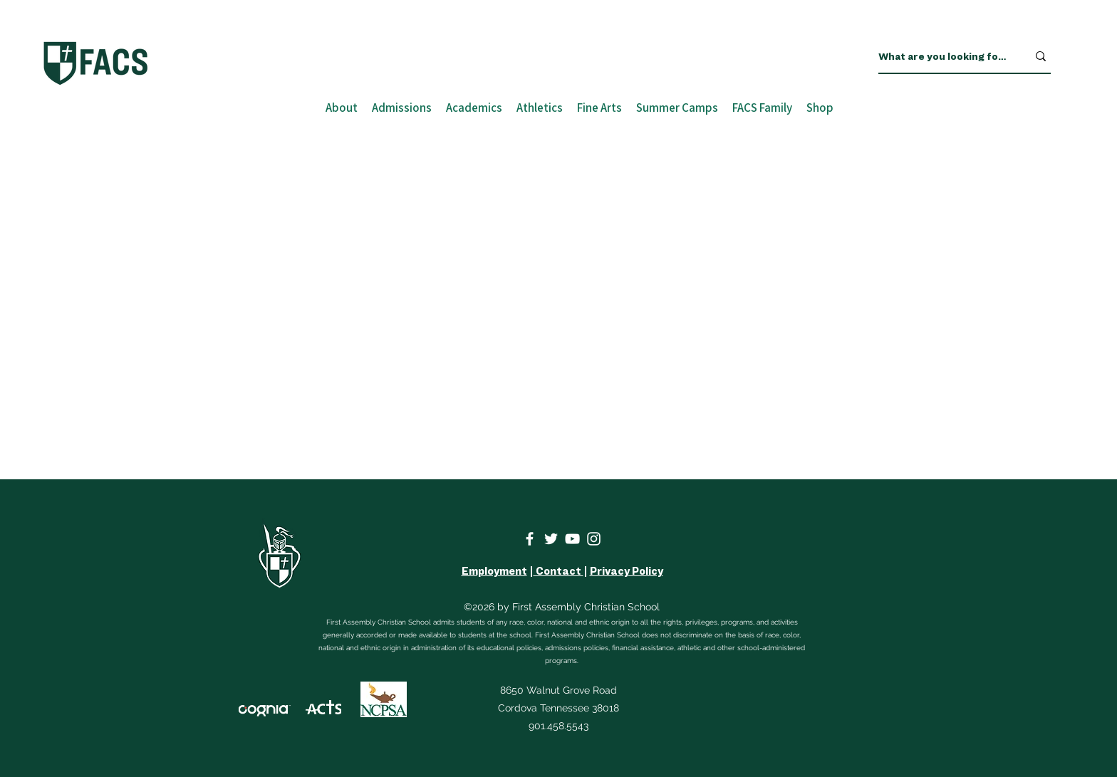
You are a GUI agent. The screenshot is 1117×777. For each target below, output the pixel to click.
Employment (494, 571)
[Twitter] (551, 539)
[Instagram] (594, 539)
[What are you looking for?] (942, 56)
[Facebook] (530, 539)
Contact (558, 571)
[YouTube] (572, 539)
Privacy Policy (626, 571)
